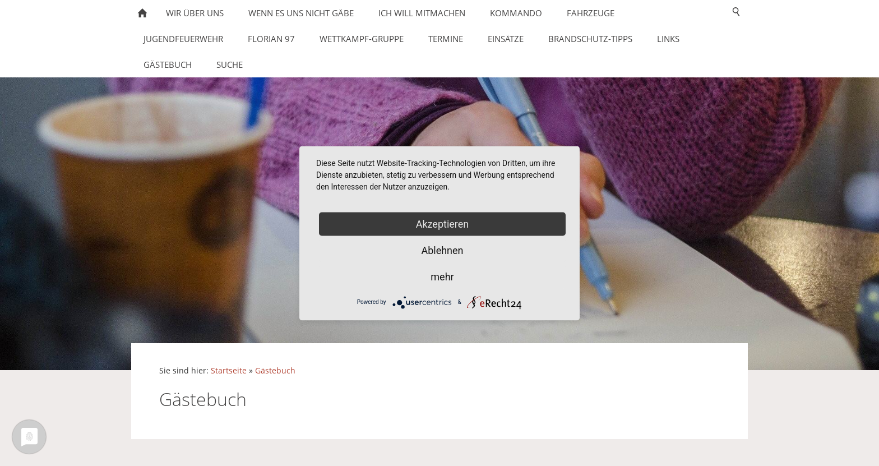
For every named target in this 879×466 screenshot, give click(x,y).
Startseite (229, 371)
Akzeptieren (442, 223)
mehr (442, 276)
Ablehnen (442, 250)
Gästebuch (275, 371)
